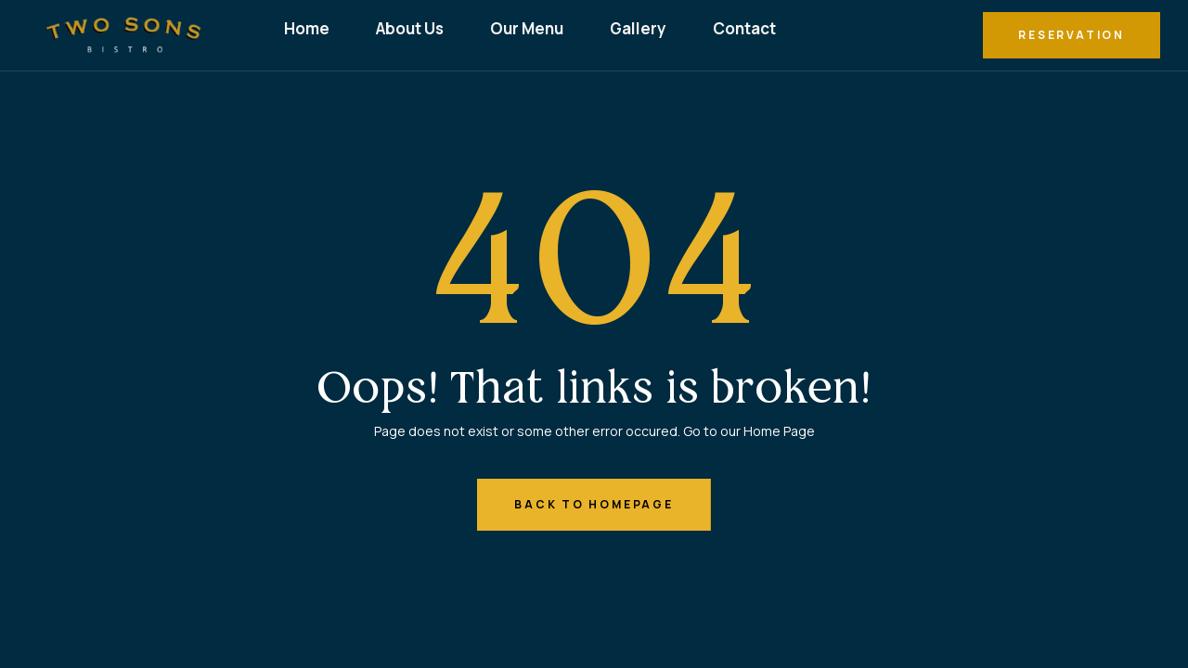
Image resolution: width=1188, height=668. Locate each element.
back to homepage (593, 504)
